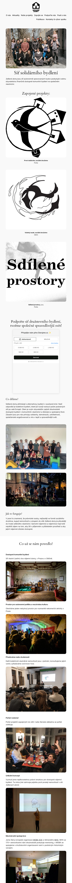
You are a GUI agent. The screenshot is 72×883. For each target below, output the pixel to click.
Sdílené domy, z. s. (8, 878)
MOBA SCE (37, 810)
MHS (56, 810)
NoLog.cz (66, 878)
